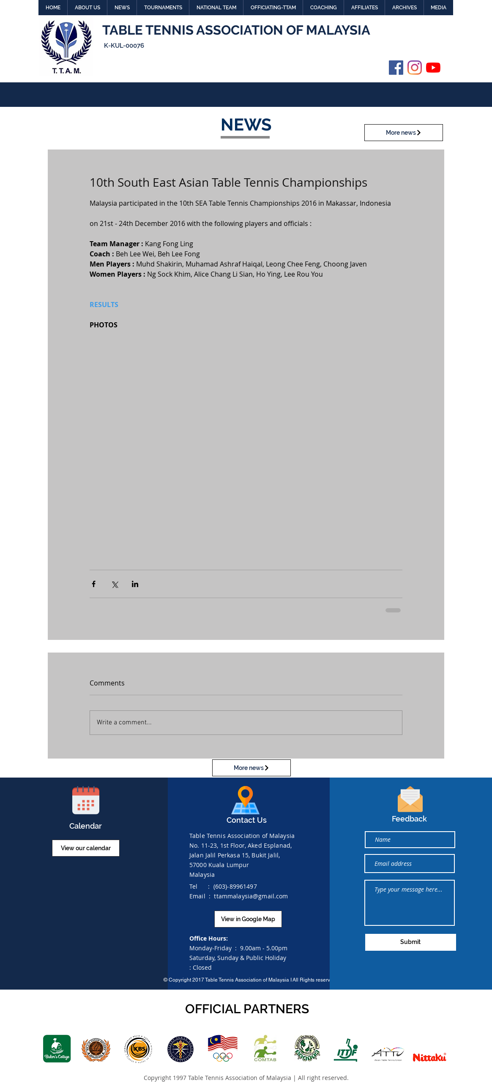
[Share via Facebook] (94, 584)
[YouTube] (433, 67)
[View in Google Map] (248, 919)
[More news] (403, 132)
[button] (87, 7)
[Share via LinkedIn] (135, 584)
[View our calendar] (86, 848)
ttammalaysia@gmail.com (251, 896)
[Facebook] (396, 67)
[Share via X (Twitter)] (114, 584)
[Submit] (410, 942)
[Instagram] (414, 67)
